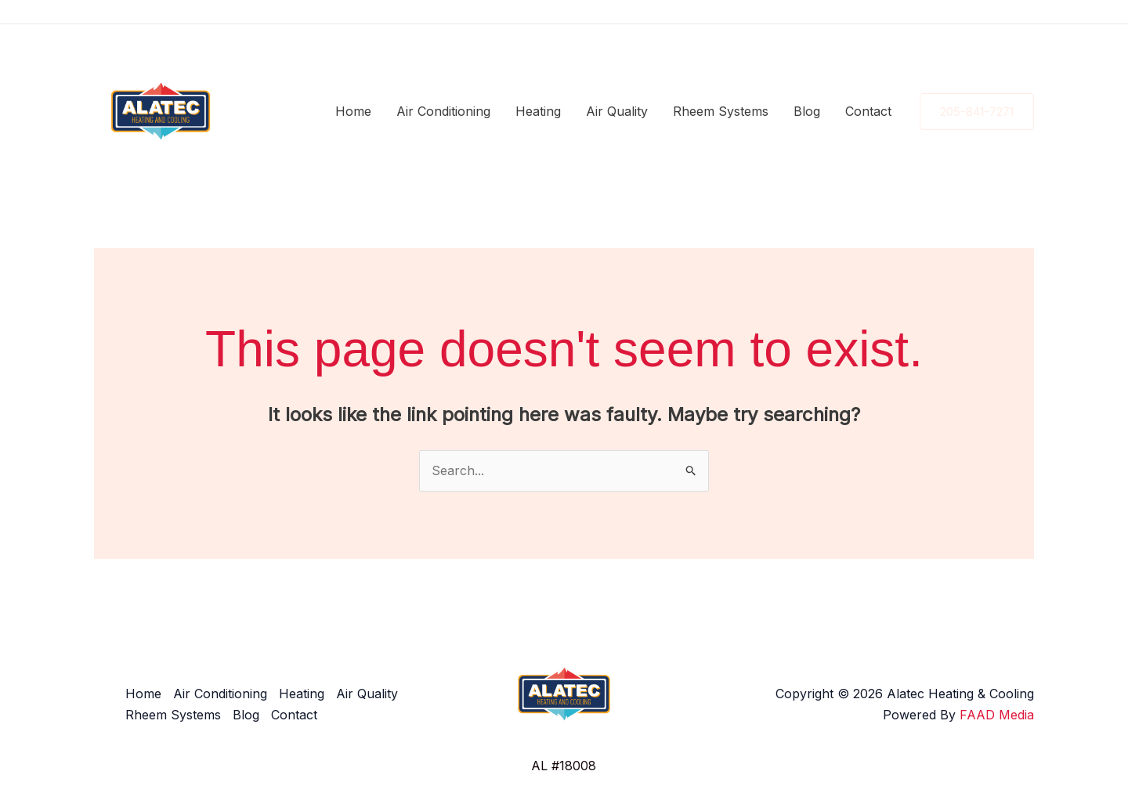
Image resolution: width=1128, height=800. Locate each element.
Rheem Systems (720, 111)
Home (353, 111)
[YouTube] (1027, 12)
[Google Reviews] (1003, 12)
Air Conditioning (443, 111)
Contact (868, 111)
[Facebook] (956, 12)
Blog (807, 111)
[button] (977, 111)
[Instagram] (980, 12)
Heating (538, 111)
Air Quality (617, 111)
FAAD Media (997, 715)
